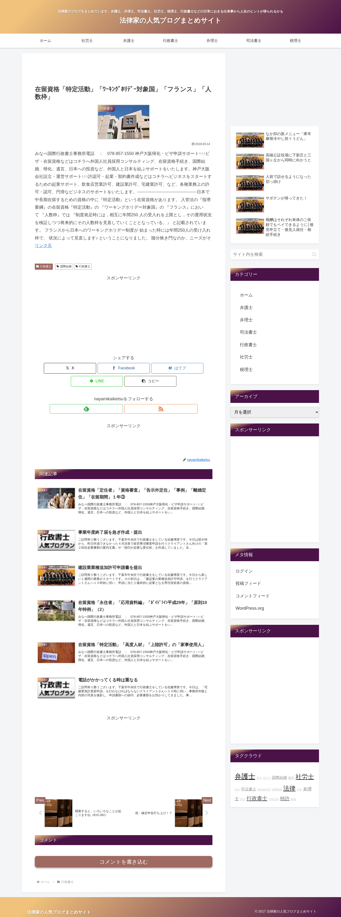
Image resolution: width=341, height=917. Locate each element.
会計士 (267, 777)
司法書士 (248, 332)
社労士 (246, 357)
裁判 (291, 778)
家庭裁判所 (263, 789)
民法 (237, 789)
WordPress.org (250, 608)
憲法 (259, 777)
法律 (289, 788)
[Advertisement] (123, 68)
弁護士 (246, 307)
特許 (285, 798)
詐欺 (299, 789)
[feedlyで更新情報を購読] (118, 396)
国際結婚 (64, 266)
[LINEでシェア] (153, 368)
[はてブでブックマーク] (123, 368)
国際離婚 (277, 789)
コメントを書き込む (123, 861)
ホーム (246, 295)
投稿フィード (248, 583)
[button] (183, 368)
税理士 (246, 369)
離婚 (293, 799)
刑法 (242, 799)
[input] (274, 254)
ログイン (244, 571)
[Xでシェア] (64, 368)
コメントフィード (253, 596)
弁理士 (246, 319)
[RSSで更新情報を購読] (129, 396)
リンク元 (43, 245)
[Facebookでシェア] (94, 368)
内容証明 (274, 799)
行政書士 (43, 266)
